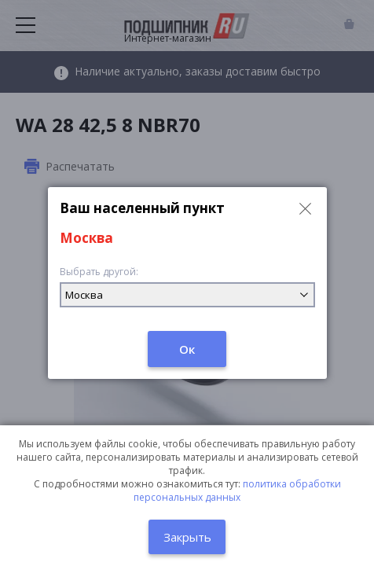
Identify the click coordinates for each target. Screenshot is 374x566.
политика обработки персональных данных (237, 490)
